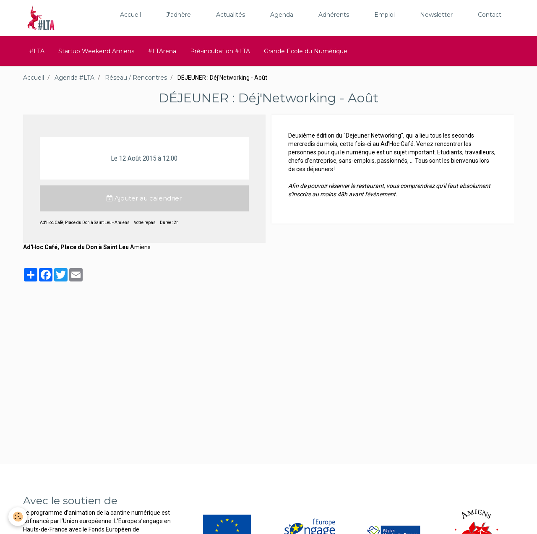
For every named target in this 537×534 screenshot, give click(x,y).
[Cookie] (17, 516)
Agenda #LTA (74, 77)
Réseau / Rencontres (136, 77)
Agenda (281, 14)
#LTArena (162, 51)
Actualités (230, 14)
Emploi (384, 14)
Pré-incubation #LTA (220, 51)
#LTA (36, 51)
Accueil (130, 14)
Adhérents (333, 14)
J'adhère (178, 14)
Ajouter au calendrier (144, 198)
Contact (489, 14)
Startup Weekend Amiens (96, 51)
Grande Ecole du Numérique (305, 51)
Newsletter (436, 14)
